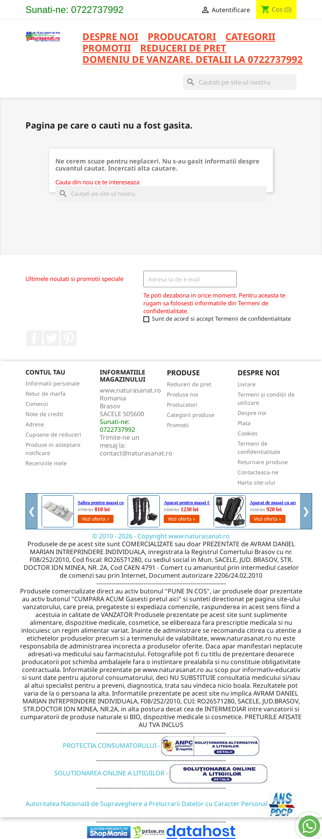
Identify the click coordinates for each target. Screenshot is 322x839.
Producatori (182, 404)
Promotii (178, 425)
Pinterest (69, 338)
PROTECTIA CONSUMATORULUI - (161, 745)
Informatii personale (53, 383)
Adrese (35, 424)
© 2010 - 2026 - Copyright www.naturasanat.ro (161, 536)
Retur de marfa (46, 393)
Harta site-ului (256, 482)
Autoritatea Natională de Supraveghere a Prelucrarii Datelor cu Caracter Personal (161, 803)
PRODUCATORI (182, 37)
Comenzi (37, 404)
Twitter (51, 338)
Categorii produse (190, 415)
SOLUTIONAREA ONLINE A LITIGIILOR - (161, 773)
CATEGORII (250, 37)
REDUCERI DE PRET (183, 48)
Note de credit (44, 414)
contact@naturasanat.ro (136, 453)
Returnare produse (263, 462)
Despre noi (110, 37)
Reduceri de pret (189, 384)
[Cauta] (239, 82)
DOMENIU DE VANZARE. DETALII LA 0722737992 (192, 60)
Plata (244, 423)
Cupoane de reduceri (53, 434)
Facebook (34, 338)
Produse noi (182, 394)
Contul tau (45, 372)
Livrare (247, 384)
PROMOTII (106, 48)
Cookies (248, 433)
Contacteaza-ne (258, 472)
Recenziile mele (46, 463)
